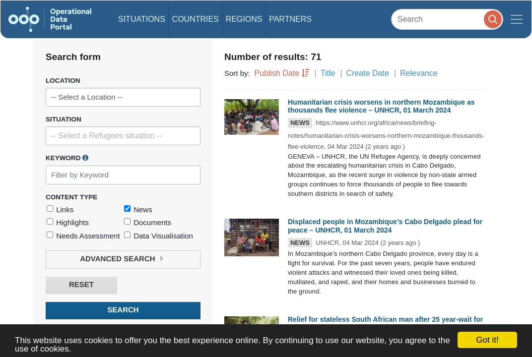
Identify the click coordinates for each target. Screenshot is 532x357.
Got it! (487, 340)
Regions (244, 19)
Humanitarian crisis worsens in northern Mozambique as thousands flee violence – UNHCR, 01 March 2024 (381, 106)
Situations (141, 19)
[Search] (447, 19)
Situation (63, 119)
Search (122, 310)
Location (63, 80)
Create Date (367, 73)
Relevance (419, 73)
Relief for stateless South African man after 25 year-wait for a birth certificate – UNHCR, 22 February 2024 (385, 323)
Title (328, 73)
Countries (195, 19)
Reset (81, 285)
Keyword (67, 158)
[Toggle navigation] (516, 19)
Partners (290, 19)
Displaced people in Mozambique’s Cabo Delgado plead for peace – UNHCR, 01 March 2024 (385, 226)
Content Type (71, 197)
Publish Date (276, 73)
